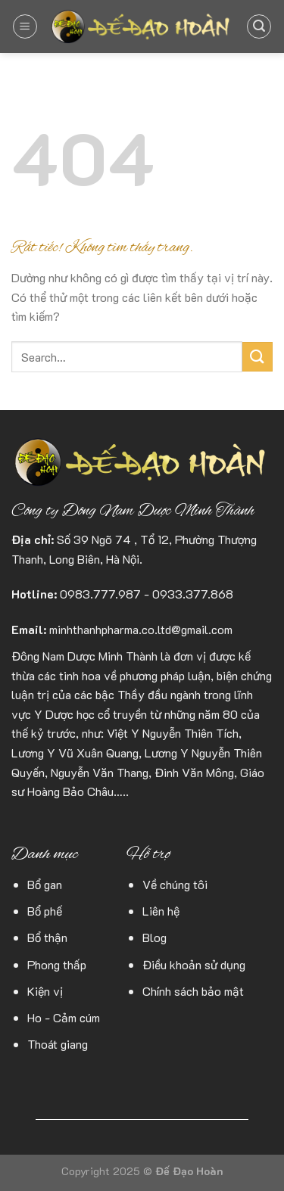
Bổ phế (44, 911)
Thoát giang (57, 1044)
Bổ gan (44, 884)
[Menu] (25, 26)
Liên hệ (160, 911)
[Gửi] (257, 357)
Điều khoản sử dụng (193, 964)
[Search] (259, 26)
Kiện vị (45, 991)
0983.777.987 (100, 594)
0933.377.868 (192, 594)
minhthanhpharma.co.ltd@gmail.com (141, 629)
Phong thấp (56, 964)
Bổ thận (47, 937)
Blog (154, 937)
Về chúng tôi (175, 884)
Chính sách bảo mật (193, 991)
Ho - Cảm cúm (63, 1017)
